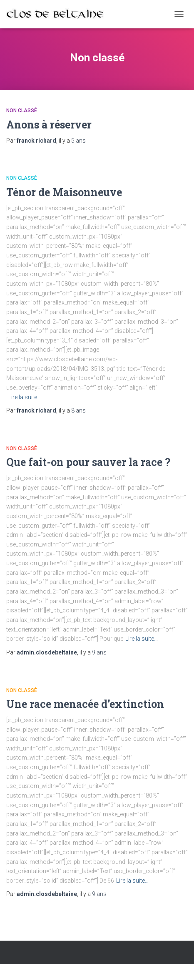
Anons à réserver (49, 124)
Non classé (21, 110)
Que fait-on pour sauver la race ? (88, 462)
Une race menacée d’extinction (85, 704)
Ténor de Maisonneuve (64, 192)
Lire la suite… (24, 397)
